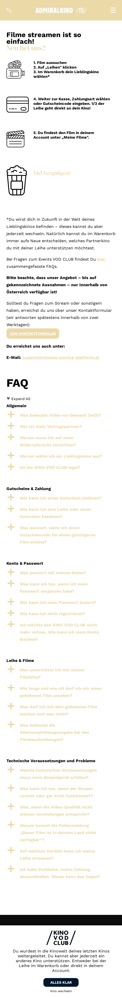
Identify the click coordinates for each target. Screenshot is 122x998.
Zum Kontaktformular (33, 333)
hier (101, 259)
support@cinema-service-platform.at (60, 357)
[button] (61, 415)
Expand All (18, 399)
